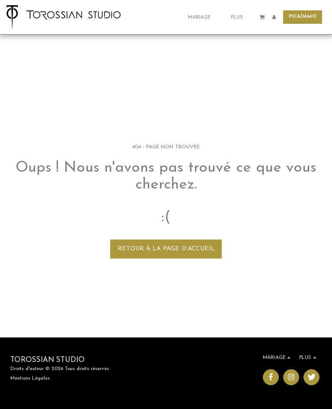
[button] (202, 17)
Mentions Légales (30, 378)
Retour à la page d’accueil (166, 249)
